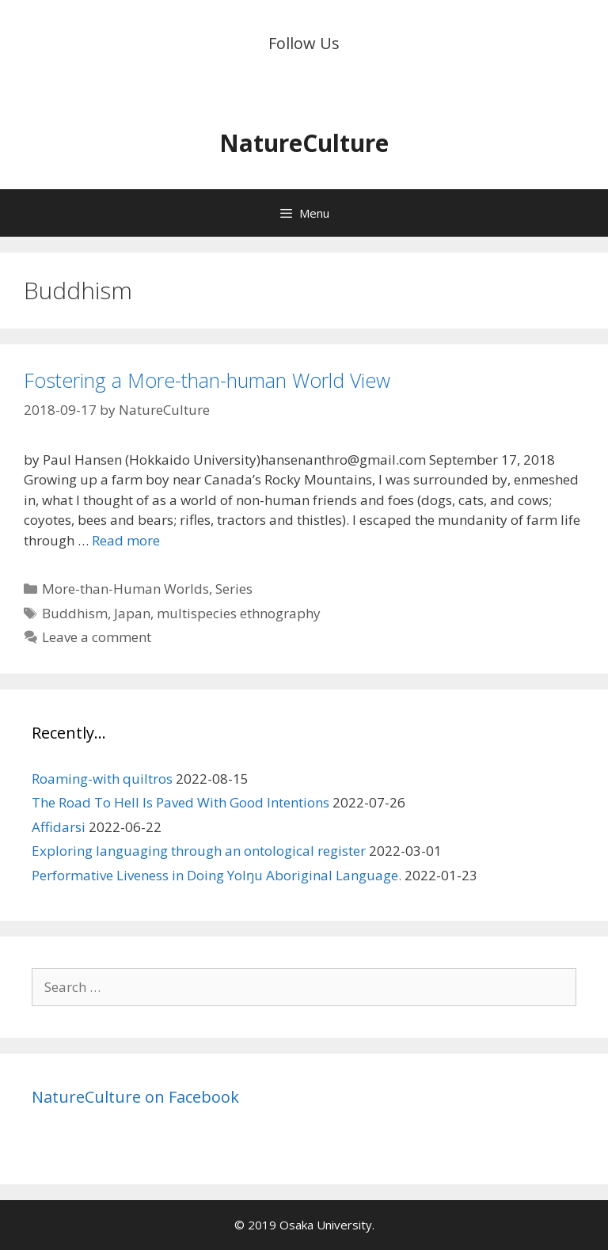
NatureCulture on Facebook (135, 1097)
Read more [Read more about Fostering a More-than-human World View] (126, 540)
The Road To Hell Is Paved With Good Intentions (180, 802)
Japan (132, 613)
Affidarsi (59, 827)
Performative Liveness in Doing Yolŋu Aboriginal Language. (216, 875)
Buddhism (75, 613)
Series (234, 588)
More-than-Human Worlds (125, 588)
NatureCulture (304, 143)
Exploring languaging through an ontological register (199, 851)
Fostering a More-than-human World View (207, 380)
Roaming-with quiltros (102, 778)
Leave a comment (96, 637)
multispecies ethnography (239, 613)
